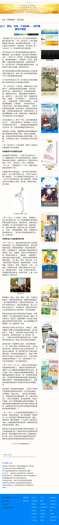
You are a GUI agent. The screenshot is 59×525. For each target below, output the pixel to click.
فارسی (34, 517)
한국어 (42, 517)
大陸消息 (20, 20)
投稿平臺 (4, 504)
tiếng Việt (53, 520)
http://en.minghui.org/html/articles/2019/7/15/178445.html (19, 456)
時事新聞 (11, 20)
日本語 (42, 513)
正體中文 (26, 497)
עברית (42, 497)
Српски (52, 507)
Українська (53, 517)
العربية (34, 497)
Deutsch (34, 507)
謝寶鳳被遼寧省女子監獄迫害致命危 (15, 478)
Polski (42, 520)
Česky (34, 504)
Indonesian (43, 507)
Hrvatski (42, 504)
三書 (30, 265)
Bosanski (34, 501)
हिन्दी (41, 501)
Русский (52, 501)
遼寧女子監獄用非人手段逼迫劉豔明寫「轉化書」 (19, 466)
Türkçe (52, 513)
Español (34, 513)
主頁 (3, 20)
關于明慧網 (5, 501)
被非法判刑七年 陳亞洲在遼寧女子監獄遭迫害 (18, 485)
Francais (34, 520)
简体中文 (26, 501)
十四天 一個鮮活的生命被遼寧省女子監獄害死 (18, 473)
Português (53, 497)
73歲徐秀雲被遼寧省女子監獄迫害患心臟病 (17, 471)
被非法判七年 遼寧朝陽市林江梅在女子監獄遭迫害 (20, 475)
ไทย (51, 510)
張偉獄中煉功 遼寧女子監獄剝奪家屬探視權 (18, 480)
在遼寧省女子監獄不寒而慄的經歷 (14, 468)
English (34, 510)
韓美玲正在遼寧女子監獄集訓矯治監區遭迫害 (18, 483)
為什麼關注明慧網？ (8, 507)
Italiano (42, 510)
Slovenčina (53, 504)
